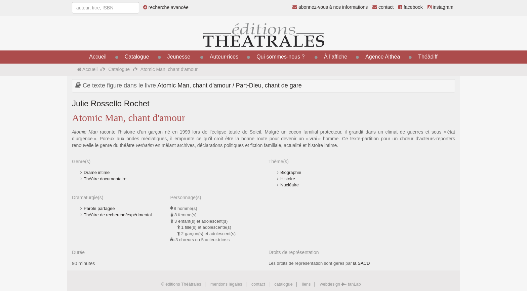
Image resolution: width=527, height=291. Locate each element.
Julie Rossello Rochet (111, 103)
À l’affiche (335, 57)
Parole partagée (99, 208)
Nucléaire (289, 184)
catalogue (283, 284)
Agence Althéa (382, 57)
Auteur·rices (224, 57)
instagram (440, 7)
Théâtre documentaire (105, 178)
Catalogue (137, 57)
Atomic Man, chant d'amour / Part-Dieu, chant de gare (229, 85)
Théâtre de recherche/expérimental (118, 214)
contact (383, 7)
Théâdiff (428, 57)
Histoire (287, 178)
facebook (410, 7)
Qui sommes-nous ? (280, 57)
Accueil (98, 57)
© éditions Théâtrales (181, 284)
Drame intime (97, 172)
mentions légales (226, 284)
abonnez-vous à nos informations (330, 7)
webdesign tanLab (340, 284)
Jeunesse (179, 57)
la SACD (361, 263)
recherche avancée (166, 7)
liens (306, 284)
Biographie (290, 172)
